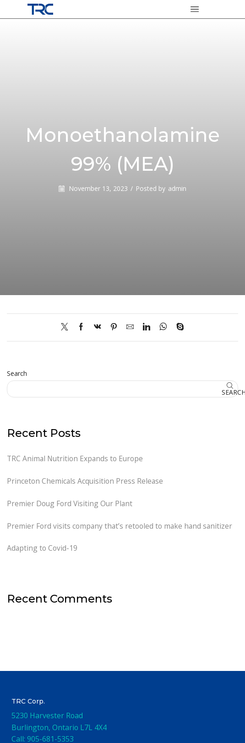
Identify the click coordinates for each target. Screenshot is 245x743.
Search (17, 373)
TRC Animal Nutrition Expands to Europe (76, 458)
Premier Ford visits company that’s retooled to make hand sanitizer (120, 526)
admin (177, 188)
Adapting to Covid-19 (42, 549)
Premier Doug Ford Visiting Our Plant (70, 504)
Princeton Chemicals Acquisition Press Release (85, 481)
